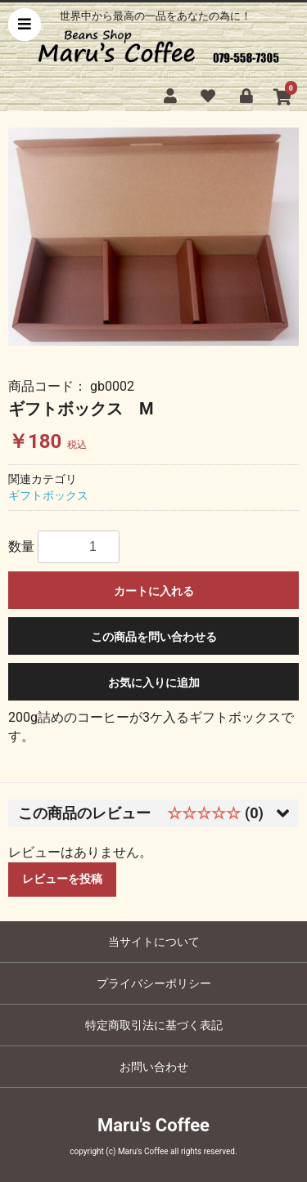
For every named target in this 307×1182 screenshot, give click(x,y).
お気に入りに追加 (154, 682)
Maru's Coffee (153, 1125)
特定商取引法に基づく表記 (154, 1025)
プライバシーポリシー (154, 983)
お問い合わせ (154, 1066)
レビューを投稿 (62, 878)
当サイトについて (154, 941)
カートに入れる (154, 591)
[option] (153, 236)
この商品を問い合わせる (154, 636)
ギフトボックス (48, 495)
